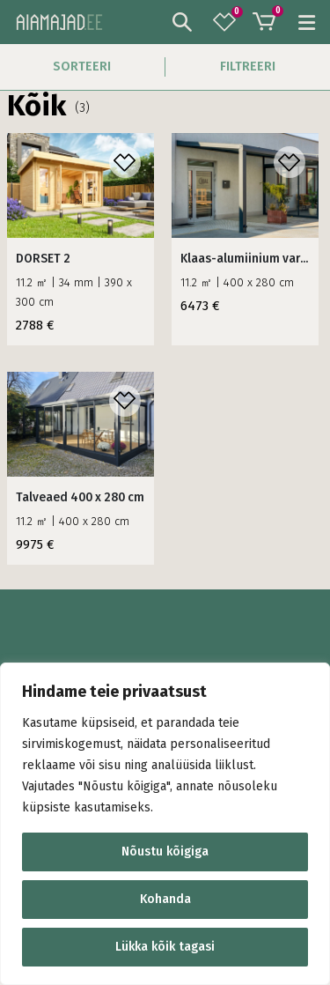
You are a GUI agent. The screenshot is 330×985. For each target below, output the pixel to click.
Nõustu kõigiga (165, 851)
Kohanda (165, 899)
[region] (165, 824)
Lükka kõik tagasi (165, 946)
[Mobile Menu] (302, 22)
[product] (80, 185)
